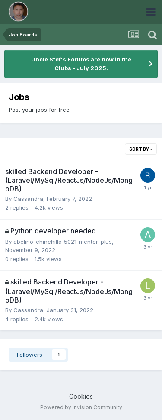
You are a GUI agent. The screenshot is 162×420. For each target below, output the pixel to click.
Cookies (81, 396)
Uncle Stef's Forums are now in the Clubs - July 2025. (81, 63)
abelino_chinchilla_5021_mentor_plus (62, 241)
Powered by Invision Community (81, 407)
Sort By (140, 149)
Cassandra (28, 198)
